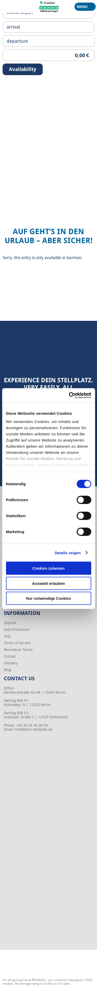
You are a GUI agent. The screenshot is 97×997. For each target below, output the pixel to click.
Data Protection (16, 630)
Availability (22, 69)
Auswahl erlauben (48, 583)
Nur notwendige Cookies (48, 598)
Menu (83, 8)
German (74, 257)
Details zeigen (68, 552)
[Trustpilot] (49, 6)
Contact (10, 656)
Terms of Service (17, 643)
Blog (7, 670)
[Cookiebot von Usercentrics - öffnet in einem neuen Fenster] (69, 395)
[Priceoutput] (48, 55)
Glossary (11, 663)
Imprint (10, 623)
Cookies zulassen (49, 568)
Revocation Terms (18, 650)
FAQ (7, 636)
